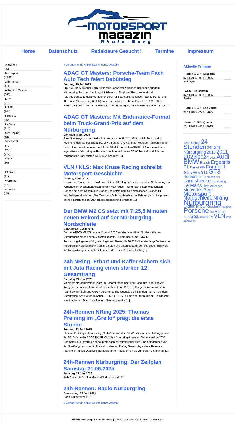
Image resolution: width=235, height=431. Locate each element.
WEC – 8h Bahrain (196, 90)
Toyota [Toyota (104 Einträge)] (203, 217)
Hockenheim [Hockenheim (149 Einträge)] (194, 176)
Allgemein (11, 64)
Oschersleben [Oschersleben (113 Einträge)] (210, 206)
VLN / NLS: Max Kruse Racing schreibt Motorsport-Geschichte (113, 170)
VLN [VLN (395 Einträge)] (219, 215)
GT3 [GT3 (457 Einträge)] (214, 171)
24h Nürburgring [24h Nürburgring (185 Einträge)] (202, 150)
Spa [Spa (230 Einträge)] (194, 216)
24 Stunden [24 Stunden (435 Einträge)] (195, 144)
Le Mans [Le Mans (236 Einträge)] (192, 185)
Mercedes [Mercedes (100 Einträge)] (216, 186)
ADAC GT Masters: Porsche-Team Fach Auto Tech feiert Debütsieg (114, 76)
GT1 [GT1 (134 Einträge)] (204, 172)
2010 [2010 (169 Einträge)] (211, 152)
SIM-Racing (12, 132)
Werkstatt (10, 180)
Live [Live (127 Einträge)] (206, 186)
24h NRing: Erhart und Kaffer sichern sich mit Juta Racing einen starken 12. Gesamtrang (117, 267)
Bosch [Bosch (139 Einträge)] (205, 162)
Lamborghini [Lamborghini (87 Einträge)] (212, 176)
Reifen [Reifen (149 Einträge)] (220, 212)
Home (28, 51)
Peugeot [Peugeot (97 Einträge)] (225, 206)
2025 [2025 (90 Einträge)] (213, 157)
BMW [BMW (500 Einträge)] (191, 161)
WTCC (9, 158)
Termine (164, 51)
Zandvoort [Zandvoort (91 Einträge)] (189, 220)
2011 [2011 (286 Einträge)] (222, 152)
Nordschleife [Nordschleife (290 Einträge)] (198, 198)
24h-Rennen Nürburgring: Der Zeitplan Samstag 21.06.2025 (112, 365)
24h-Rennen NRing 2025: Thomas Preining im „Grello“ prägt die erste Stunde (109, 318)
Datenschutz (63, 51)
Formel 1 (10, 115)
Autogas (10, 189)
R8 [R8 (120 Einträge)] (212, 212)
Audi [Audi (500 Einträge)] (223, 156)
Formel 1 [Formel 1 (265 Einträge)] (216, 166)
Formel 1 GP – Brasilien (200, 73)
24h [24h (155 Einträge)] (210, 148)
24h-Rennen (12, 81)
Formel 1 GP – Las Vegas (201, 107)
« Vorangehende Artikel (77, 64)
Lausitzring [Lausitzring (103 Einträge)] (219, 181)
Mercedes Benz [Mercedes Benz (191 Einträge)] (198, 190)
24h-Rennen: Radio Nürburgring (104, 388)
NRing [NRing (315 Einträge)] (220, 198)
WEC (8, 149)
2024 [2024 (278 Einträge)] (203, 157)
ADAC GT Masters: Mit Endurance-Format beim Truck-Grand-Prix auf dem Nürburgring (117, 123)
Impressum (201, 51)
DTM (8, 98)
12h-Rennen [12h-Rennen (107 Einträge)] (191, 143)
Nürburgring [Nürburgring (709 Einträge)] (202, 202)
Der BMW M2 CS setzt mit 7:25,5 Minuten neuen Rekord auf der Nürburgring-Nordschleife (115, 217)
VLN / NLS (11, 141)
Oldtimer (10, 172)
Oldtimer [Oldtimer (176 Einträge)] (191, 206)
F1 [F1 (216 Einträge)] (186, 166)
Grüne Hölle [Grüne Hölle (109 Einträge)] (191, 172)
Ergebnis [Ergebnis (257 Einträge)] (220, 162)
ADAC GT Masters (16, 90)
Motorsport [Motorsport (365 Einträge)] (197, 194)
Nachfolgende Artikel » (105, 64)
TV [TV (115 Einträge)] (211, 217)
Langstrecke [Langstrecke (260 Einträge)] (197, 180)
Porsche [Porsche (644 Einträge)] (196, 210)
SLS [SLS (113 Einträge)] (186, 217)
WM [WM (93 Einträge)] (228, 216)
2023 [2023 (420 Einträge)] (190, 156)
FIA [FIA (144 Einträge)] (202, 167)
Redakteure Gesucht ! (116, 51)
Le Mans (10, 124)
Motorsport (11, 73)
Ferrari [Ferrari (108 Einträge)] (194, 167)
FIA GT (9, 107)
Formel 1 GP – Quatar (198, 122)
